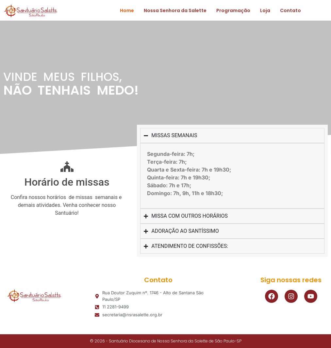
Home (127, 10)
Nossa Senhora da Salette (175, 10)
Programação (233, 10)
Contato (290, 10)
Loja (265, 10)
